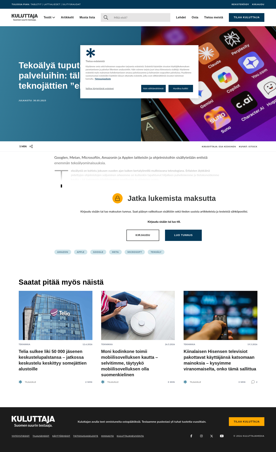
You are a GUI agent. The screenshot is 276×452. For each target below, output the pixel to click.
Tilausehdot (41, 436)
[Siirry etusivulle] (25, 17)
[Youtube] (221, 436)
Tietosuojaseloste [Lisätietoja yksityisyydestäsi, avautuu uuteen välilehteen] (103, 79)
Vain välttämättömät (153, 88)
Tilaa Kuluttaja (247, 17)
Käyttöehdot (61, 436)
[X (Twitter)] (211, 436)
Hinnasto (107, 436)
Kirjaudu (258, 4)
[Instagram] (201, 436)
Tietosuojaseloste (85, 436)
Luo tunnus (183, 235)
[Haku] (140, 17)
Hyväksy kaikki (180, 88)
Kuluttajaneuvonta (130, 436)
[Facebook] (191, 436)
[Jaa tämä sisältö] (31, 146)
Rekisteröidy (240, 4)
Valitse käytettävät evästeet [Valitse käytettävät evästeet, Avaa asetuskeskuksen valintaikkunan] (100, 88)
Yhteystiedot (21, 436)
